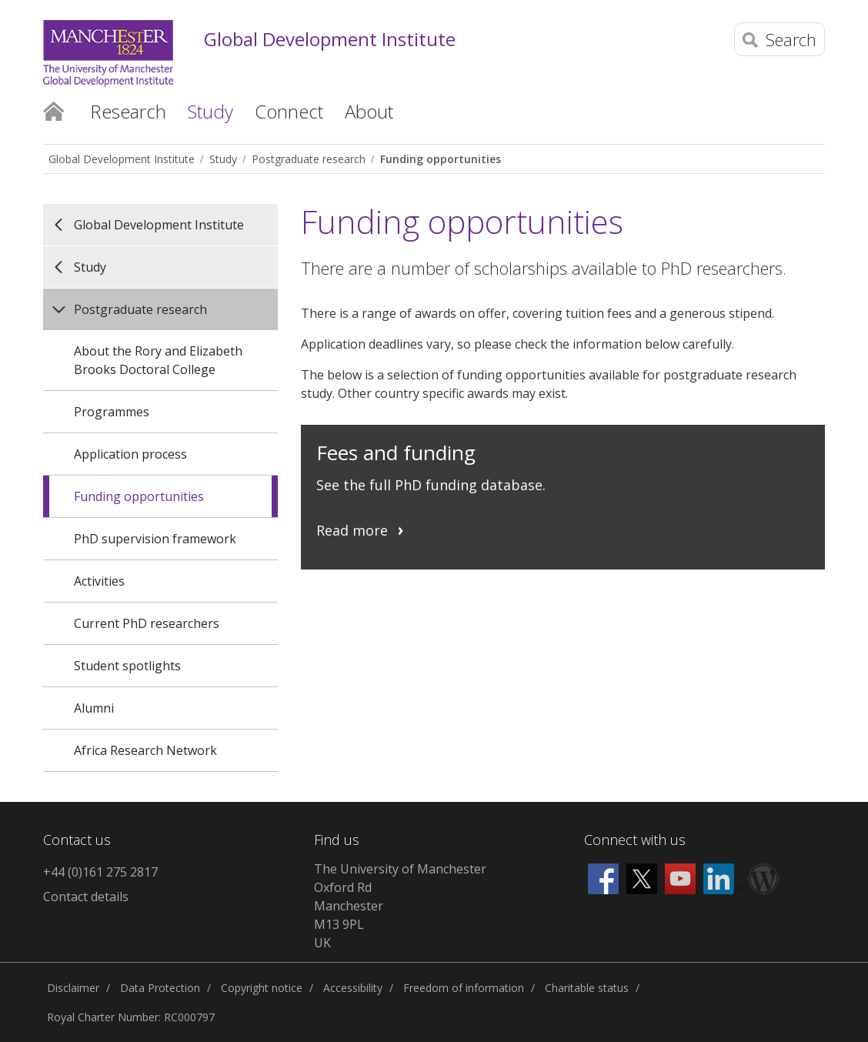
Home (53, 110)
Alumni (94, 708)
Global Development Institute (330, 39)
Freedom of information (463, 987)
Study (223, 159)
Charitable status (587, 987)
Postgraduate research (309, 159)
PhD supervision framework (155, 538)
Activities (99, 581)
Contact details (86, 896)
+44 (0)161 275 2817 (100, 871)
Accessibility (352, 987)
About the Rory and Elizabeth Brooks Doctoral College (158, 360)
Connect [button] (289, 111)
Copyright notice (261, 987)
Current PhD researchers (146, 623)
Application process (130, 454)
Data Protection (160, 987)
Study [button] (210, 111)
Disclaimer (73, 987)
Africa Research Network (145, 750)
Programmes (111, 411)
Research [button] (128, 111)
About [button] (369, 111)
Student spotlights (127, 665)
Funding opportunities (440, 159)
